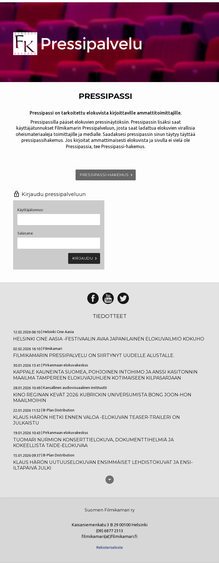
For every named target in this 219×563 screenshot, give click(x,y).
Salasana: (25, 233)
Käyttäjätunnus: (30, 209)
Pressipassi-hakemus (107, 175)
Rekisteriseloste (109, 547)
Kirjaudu (85, 258)
